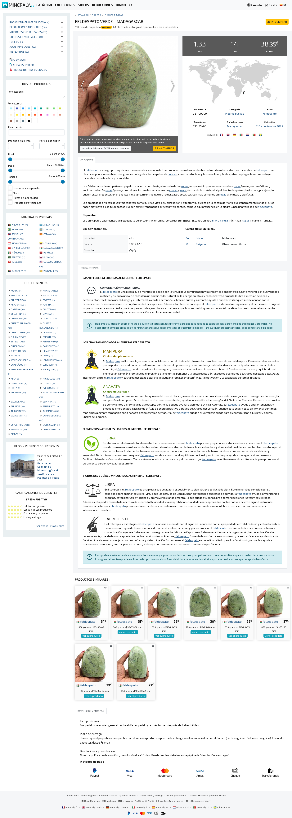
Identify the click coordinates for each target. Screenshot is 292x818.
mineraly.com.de (117, 807)
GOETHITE (18, 351)
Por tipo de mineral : (19, 140)
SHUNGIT (18, 406)
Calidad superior (22, 65)
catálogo (83, 15)
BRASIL (17, 229)
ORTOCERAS (19, 383)
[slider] (10, 159)
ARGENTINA (51, 224)
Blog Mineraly (90, 800)
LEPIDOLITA (50, 364)
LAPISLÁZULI (19, 364)
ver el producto (91, 635)
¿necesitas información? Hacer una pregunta (105, 148)
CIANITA (48, 313)
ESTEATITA (18, 341)
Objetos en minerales (26, 36)
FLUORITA (18, 346)
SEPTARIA (49, 401)
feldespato (86, 621)
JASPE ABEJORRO (21, 360)
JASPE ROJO (19, 429)
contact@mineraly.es (171, 800)
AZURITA (49, 304)
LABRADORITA (52, 360)
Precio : (12, 154)
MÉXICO (18, 252)
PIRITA (16, 387)
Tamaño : (13, 176)
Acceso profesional (176, 795)
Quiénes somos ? (128, 795)
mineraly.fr (70, 807)
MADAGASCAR (53, 247)
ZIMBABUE (50, 271)
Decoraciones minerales (28, 27)
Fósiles (17, 41)
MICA (15, 378)
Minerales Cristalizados (28, 32)
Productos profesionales (28, 69)
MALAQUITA (50, 369)
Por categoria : (16, 91)
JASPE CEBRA (51, 424)
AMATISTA (50, 290)
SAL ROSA (18, 401)
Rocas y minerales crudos (29, 22)
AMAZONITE (19, 295)
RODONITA (18, 392)
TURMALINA (51, 411)
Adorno (96, 15)
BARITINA (18, 309)
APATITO (49, 300)
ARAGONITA (18, 304)
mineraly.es (160, 807)
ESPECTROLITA (20, 424)
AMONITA (49, 295)
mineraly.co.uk (92, 807)
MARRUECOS (21, 247)
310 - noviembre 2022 (269, 126)
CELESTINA (18, 313)
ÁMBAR (16, 434)
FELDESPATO (50, 341)
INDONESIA (19, 243)
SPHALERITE (51, 406)
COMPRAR (277, 21)
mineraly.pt (201, 807)
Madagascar (234, 126)
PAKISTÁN (18, 257)
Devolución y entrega (152, 795)
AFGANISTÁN (20, 224)
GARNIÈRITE (51, 346)
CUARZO (49, 318)
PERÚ (48, 252)
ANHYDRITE (18, 300)
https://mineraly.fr (200, 800)
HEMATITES (50, 351)
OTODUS (49, 383)
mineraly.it (140, 807)
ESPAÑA (49, 234)
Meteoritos (19, 51)
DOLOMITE (18, 337)
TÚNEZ (17, 261)
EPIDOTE (49, 337)
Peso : (11, 165)
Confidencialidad (108, 795)
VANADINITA (19, 415)
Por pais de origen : (50, 140)
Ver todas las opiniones (50, 526)
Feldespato (270, 113)
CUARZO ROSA (20, 332)
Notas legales (89, 795)
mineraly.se (221, 807)
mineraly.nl (181, 807)
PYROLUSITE (51, 387)
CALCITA (49, 309)
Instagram (125, 800)
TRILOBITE (18, 411)
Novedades (18, 60)
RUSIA (48, 257)
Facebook (109, 800)
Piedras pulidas (114, 15)
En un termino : (16, 127)
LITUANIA (50, 243)
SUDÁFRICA (19, 271)
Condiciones (72, 795)
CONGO (49, 229)
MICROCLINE (51, 378)
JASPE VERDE (51, 429)
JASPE (48, 355)
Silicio (199, 238)
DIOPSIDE (49, 332)
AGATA (16, 290)
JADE (15, 355)
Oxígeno (201, 244)
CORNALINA (18, 318)
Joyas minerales (23, 46)
